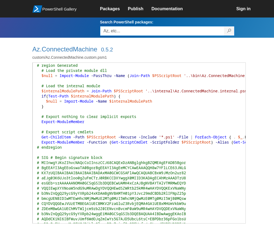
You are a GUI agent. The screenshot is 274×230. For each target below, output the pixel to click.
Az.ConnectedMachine (64, 49)
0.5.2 (107, 50)
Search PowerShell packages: (126, 22)
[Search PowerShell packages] (229, 31)
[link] (114, 9)
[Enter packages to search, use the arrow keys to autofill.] (162, 31)
